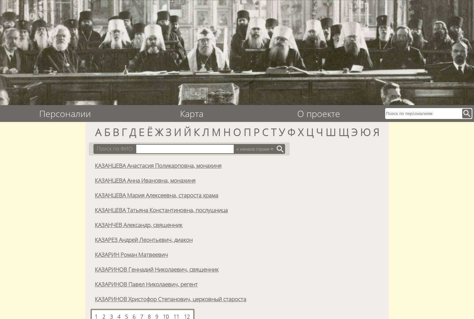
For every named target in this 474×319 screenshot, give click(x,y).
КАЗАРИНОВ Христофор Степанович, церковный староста (170, 299)
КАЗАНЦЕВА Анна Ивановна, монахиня (145, 180)
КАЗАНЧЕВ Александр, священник (138, 225)
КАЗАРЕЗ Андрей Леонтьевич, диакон (144, 240)
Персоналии (65, 113)
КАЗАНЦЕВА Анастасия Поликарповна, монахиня (158, 165)
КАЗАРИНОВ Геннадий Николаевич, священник (157, 269)
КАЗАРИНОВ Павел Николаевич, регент (146, 284)
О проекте (318, 113)
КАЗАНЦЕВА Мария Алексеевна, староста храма (156, 195)
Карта (191, 113)
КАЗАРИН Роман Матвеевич (131, 254)
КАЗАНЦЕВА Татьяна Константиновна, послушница (161, 210)
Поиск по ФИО (114, 148)
